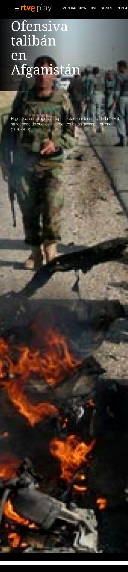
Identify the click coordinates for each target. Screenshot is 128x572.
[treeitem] (74, 8)
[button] (16, 9)
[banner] (41, 8)
